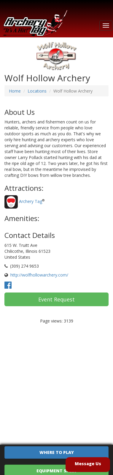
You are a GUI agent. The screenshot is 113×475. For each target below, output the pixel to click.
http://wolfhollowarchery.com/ (39, 275)
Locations (37, 91)
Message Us (88, 463)
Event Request (56, 299)
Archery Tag (30, 201)
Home (15, 91)
